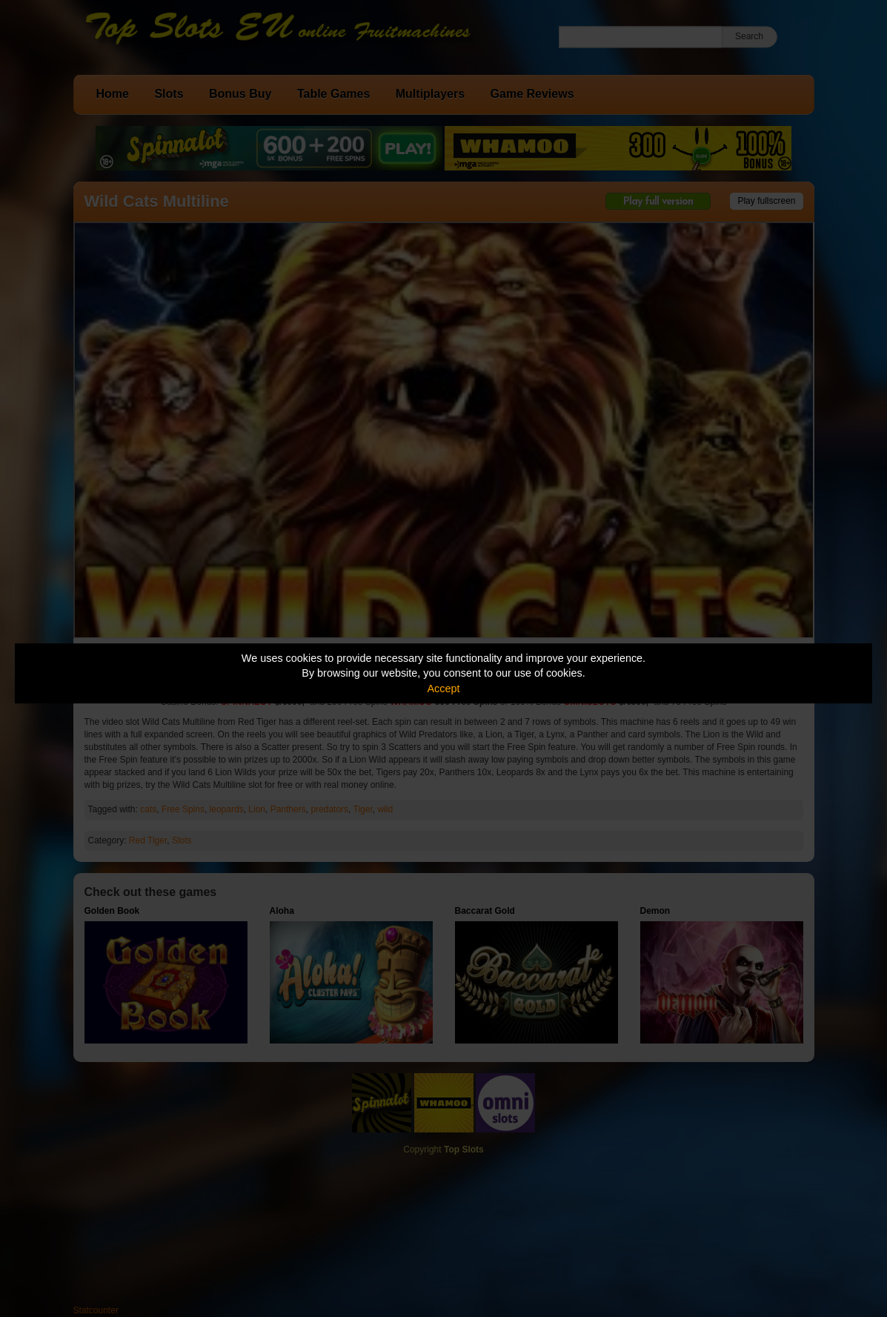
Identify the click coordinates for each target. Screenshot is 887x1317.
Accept (444, 688)
